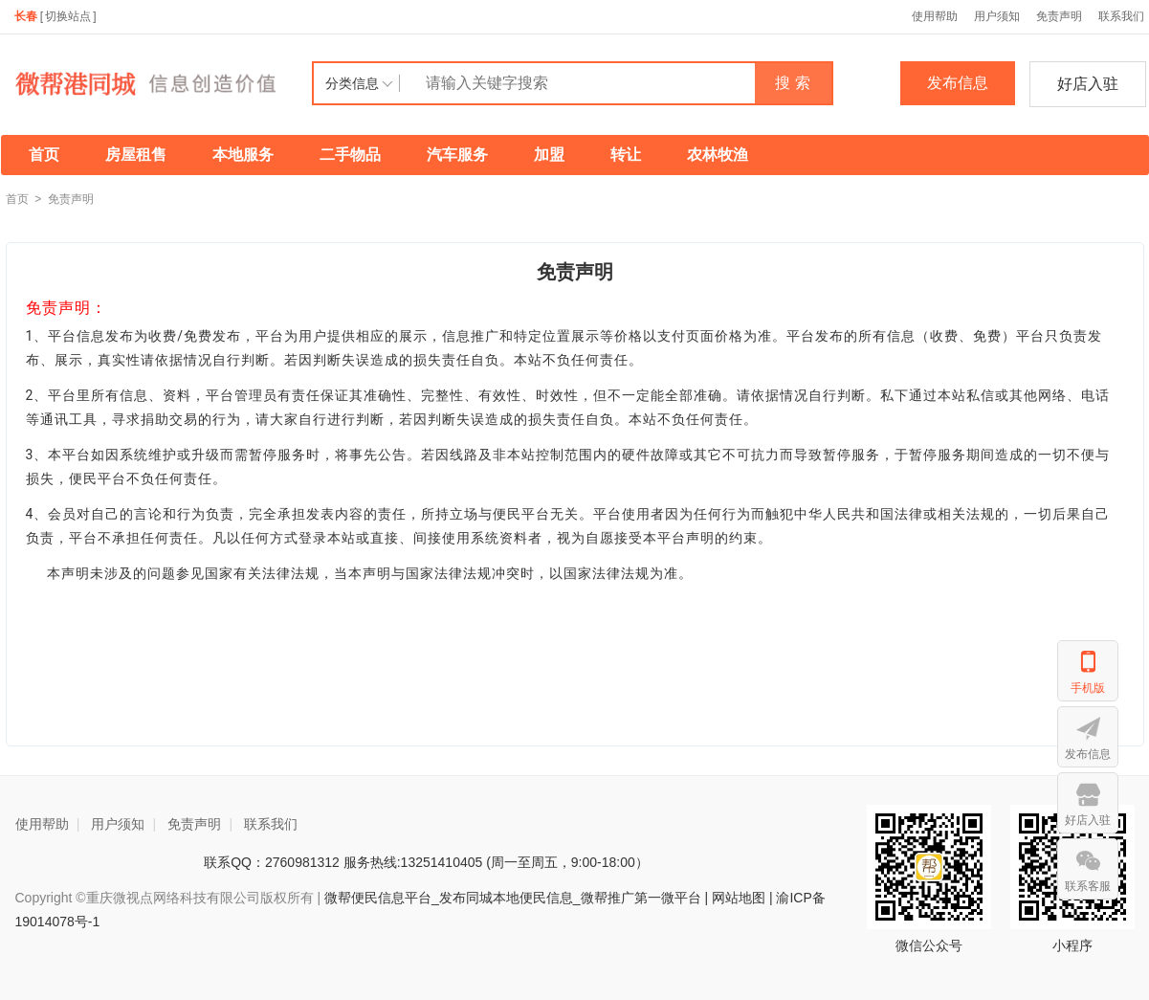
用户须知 (997, 16)
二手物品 (350, 154)
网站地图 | (742, 897)
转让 (625, 154)
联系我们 (271, 824)
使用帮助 (935, 16)
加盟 (549, 154)
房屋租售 (135, 154)
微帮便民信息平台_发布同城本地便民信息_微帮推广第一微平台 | (514, 897)
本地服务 (243, 154)
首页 (44, 154)
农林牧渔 (717, 154)
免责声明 (1059, 16)
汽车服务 (457, 154)
